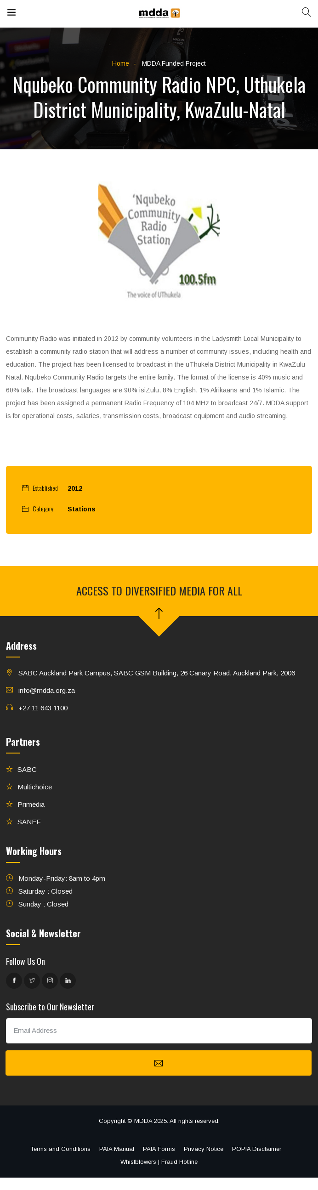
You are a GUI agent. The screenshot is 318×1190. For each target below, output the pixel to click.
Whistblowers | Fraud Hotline (159, 1161)
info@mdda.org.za (46, 690)
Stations (82, 509)
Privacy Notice (203, 1148)
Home (120, 63)
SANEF (29, 822)
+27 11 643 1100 (43, 708)
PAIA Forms (159, 1148)
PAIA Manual (116, 1148)
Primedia (31, 804)
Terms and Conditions (60, 1148)
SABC (27, 769)
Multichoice (34, 787)
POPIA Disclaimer (256, 1148)
